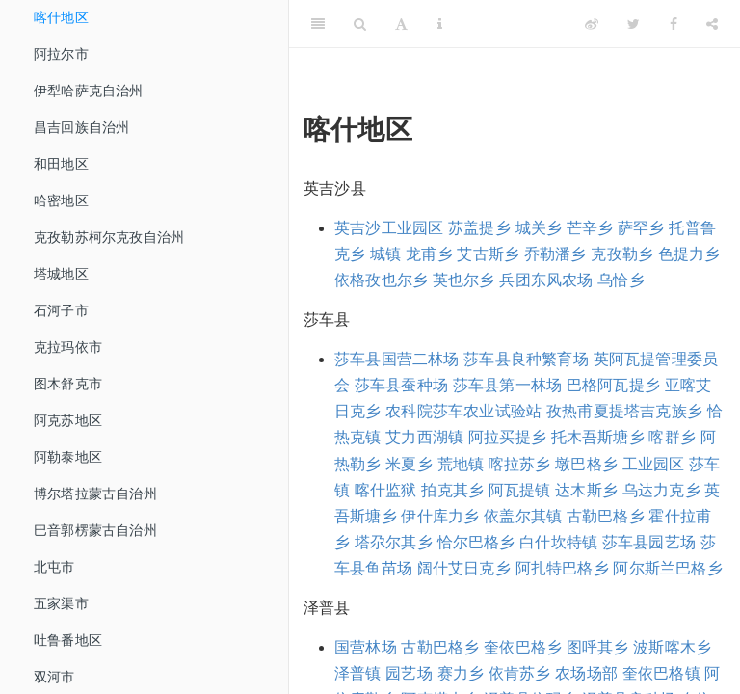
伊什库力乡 (440, 516)
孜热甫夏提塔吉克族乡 (624, 411)
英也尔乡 (464, 280)
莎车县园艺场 (649, 542)
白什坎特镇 (558, 542)
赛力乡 (461, 673)
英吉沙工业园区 (388, 228)
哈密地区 (61, 200)
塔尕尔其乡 (394, 542)
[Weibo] (591, 24)
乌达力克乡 (661, 490)
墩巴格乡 (586, 464)
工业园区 (653, 464)
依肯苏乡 (520, 673)
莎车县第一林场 (507, 385)
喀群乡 (672, 437)
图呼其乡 (598, 647)
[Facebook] (673, 24)
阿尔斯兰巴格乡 (667, 568)
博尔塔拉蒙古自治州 (95, 493)
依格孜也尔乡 (381, 280)
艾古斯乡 (488, 254)
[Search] (360, 24)
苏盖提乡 (479, 228)
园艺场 (409, 673)
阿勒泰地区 (68, 457)
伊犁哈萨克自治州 (89, 90)
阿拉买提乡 (507, 437)
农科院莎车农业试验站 (463, 411)
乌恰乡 (621, 280)
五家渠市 (61, 603)
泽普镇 (358, 673)
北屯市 (54, 566)
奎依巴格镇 (661, 673)
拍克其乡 (452, 490)
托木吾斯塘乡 (598, 437)
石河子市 (61, 310)
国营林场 (365, 647)
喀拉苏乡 (520, 464)
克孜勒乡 (622, 254)
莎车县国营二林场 (397, 359)
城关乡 (539, 228)
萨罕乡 (641, 228)
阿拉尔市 (61, 54)
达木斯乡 (586, 490)
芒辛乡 (590, 228)
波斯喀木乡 (672, 647)
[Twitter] (633, 24)
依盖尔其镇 (523, 516)
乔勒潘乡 (555, 254)
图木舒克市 (68, 383)
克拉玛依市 (68, 347)
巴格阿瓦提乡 (613, 385)
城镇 (385, 254)
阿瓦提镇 (520, 490)
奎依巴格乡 (523, 647)
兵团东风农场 (546, 280)
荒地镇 (461, 464)
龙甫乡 (429, 254)
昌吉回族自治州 (81, 127)
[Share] (712, 24)
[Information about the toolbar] (440, 24)
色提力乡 (689, 254)
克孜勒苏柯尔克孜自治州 (109, 237)
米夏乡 (409, 464)
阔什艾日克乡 (464, 568)
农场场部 (586, 673)
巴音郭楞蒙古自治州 (95, 530)
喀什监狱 (386, 490)
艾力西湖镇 (424, 437)
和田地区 (61, 164)
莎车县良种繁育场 (526, 359)
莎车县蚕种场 (401, 385)
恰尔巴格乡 (476, 542)
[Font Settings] (401, 24)
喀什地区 (61, 17)
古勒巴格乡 (606, 516)
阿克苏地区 (68, 420)
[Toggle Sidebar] (318, 24)
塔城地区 (61, 273)
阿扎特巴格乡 (562, 568)
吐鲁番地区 (68, 640)
